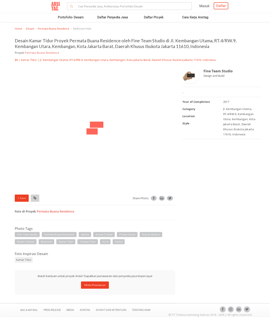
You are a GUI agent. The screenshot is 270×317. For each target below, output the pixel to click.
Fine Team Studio (218, 71)
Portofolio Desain (70, 17)
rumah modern (151, 234)
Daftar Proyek (154, 17)
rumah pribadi (104, 234)
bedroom (46, 241)
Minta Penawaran (95, 285)
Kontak (85, 310)
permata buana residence (59, 234)
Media (70, 310)
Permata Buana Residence (53, 28)
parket (119, 241)
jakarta (85, 234)
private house (127, 234)
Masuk (204, 6)
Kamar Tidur (29, 60)
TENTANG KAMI (141, 310)
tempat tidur (88, 241)
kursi (105, 241)
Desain (30, 28)
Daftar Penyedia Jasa (112, 17)
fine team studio (27, 234)
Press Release (52, 310)
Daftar (221, 6)
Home (18, 28)
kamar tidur (66, 241)
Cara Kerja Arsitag (195, 17)
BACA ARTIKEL (29, 310)
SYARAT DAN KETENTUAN (111, 310)
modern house (25, 241)
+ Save (22, 198)
